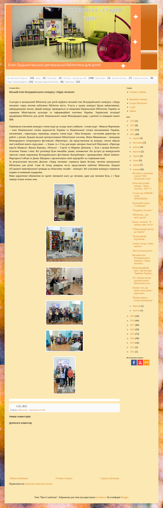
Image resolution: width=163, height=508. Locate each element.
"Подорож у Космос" (142, 210)
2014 (132, 338)
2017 (132, 325)
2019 (132, 316)
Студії (132, 107)
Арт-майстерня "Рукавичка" (17, 78)
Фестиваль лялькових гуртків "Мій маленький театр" (142, 176)
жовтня (136, 147)
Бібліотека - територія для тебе (74, 78)
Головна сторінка (64, 478)
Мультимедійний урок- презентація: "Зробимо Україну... (142, 271)
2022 (132, 130)
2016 (132, 329)
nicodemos (101, 497)
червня (136, 165)
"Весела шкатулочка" (142, 250)
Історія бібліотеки (138, 103)
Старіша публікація (109, 478)
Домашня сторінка (138, 99)
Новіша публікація (19, 478)
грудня (136, 138)
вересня (137, 151)
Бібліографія (52, 78)
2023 (132, 125)
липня (136, 160)
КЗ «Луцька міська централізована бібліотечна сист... (141, 281)
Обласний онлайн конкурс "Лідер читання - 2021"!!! (142, 186)
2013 (132, 343)
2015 (132, 334)
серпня (136, 156)
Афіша (38, 78)
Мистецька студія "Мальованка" (46, 82)
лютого (136, 310)
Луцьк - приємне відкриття (17, 82)
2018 (132, 320)
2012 (132, 347)
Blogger (124, 497)
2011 (132, 351)
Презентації (69, 82)
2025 (132, 121)
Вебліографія (100, 78)
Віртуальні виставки (119, 78)
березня (137, 306)
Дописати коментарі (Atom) (38, 484)
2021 (132, 134)
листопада (138, 142)
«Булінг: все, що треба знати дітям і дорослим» (142, 290)
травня (136, 169)
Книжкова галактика (140, 78)
